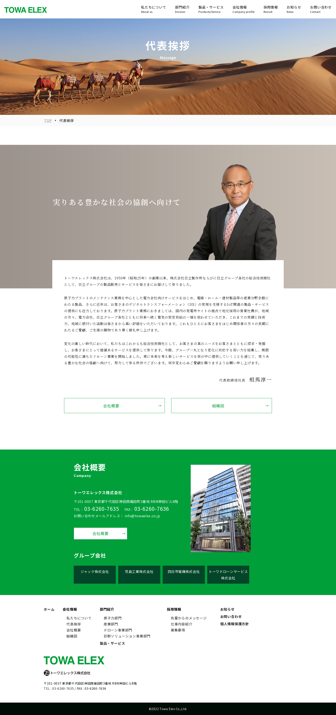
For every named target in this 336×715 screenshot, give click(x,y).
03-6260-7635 (101, 508)
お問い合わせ (231, 616)
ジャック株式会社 (95, 571)
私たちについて (79, 618)
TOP (48, 120)
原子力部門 (113, 618)
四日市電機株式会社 (184, 571)
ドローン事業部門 (118, 630)
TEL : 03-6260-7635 (59, 688)
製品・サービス (112, 643)
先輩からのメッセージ (189, 618)
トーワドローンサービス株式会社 (228, 574)
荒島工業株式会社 (139, 571)
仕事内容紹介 (181, 624)
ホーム (49, 609)
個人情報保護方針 (234, 623)
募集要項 (178, 630)
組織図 (218, 405)
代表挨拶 (73, 624)
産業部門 (111, 624)
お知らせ (227, 609)
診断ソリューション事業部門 (127, 636)
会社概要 (111, 405)
